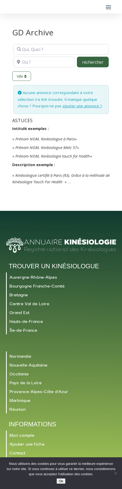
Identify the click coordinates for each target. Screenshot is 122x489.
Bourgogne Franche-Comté (37, 285)
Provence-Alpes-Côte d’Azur (38, 391)
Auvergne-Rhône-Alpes (33, 276)
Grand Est (19, 312)
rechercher (95, 62)
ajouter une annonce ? (82, 105)
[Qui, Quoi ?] (61, 49)
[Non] (115, 473)
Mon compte (21, 434)
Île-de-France (23, 329)
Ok (61, 481)
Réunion (17, 408)
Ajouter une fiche (27, 443)
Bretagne (18, 294)
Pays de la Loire (25, 382)
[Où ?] (44, 62)
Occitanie (19, 373)
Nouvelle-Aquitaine (28, 364)
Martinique (20, 399)
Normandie (20, 355)
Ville (22, 76)
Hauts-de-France (26, 320)
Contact (17, 452)
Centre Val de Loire (29, 303)
